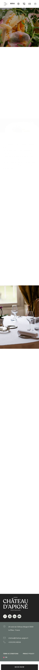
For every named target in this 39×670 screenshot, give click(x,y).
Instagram (10, 616)
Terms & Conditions (10, 653)
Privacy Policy (28, 653)
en (6, 657)
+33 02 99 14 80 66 (24, 4)
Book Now (19, 667)
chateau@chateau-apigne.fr (30, 4)
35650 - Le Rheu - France (18, 4)
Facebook (5, 616)
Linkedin (14, 616)
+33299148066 (18, 642)
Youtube (19, 616)
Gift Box (35, 4)
